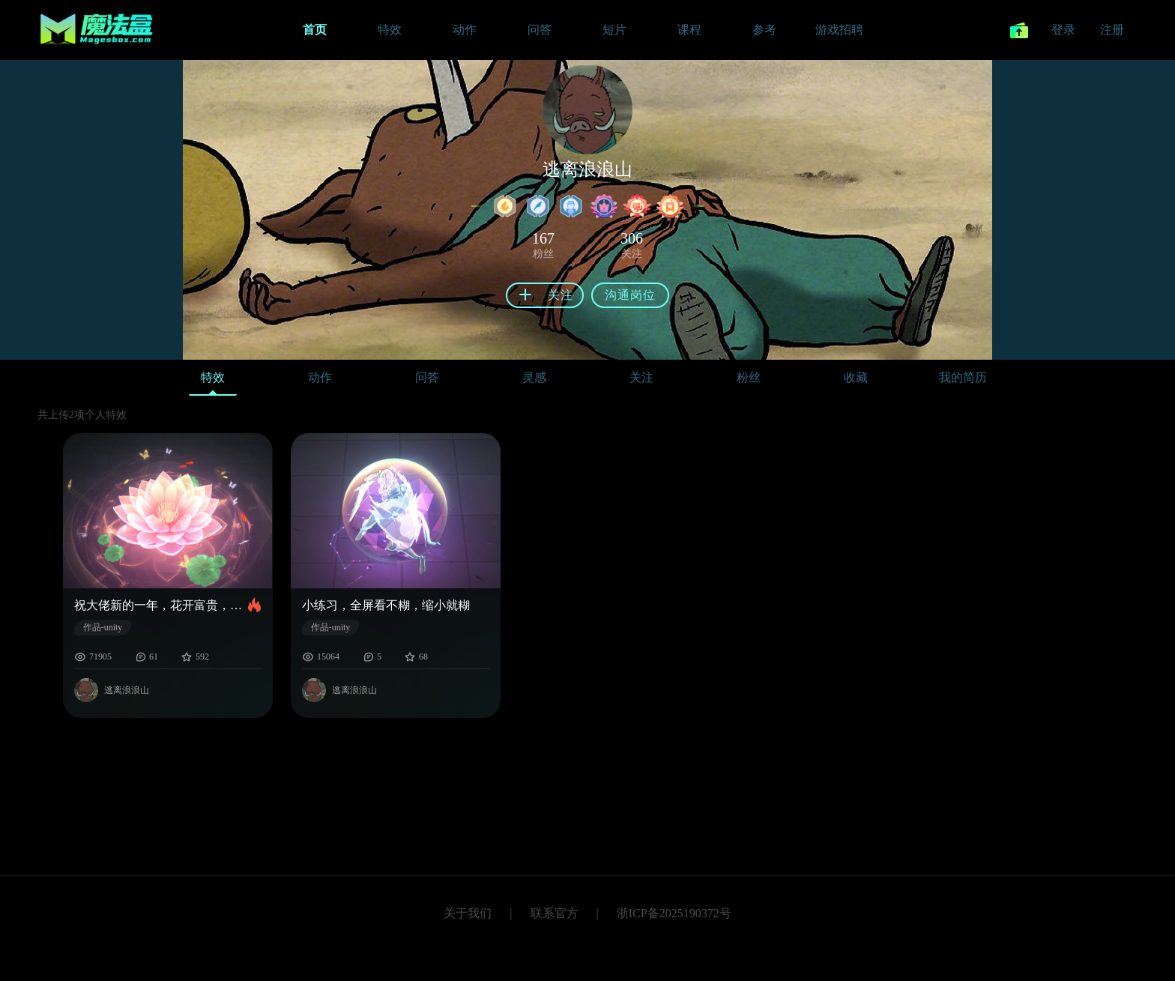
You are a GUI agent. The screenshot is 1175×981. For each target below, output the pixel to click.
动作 (320, 377)
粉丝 (749, 377)
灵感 (534, 377)
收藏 (856, 377)
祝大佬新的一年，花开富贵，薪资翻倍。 (161, 605)
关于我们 (468, 913)
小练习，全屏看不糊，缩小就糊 (386, 605)
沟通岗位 (630, 295)
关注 (641, 377)
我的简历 (963, 377)
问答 (427, 377)
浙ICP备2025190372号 (674, 913)
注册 (1112, 29)
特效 (213, 381)
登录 (1063, 29)
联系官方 (555, 913)
